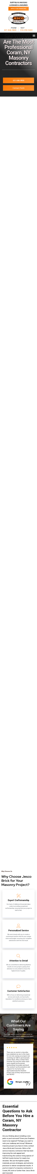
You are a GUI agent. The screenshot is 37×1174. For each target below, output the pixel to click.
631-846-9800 (10, 30)
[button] (34, 36)
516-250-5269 (26, 30)
